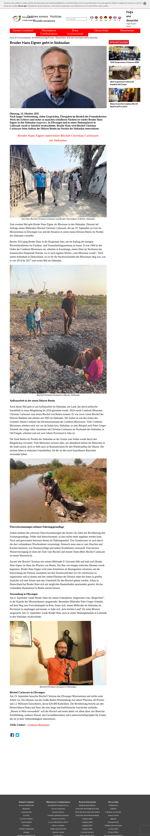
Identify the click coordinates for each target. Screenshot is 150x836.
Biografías (26, 809)
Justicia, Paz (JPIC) (58, 819)
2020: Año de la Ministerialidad (87, 815)
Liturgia (26, 832)
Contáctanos (113, 805)
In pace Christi (113, 815)
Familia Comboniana (26, 829)
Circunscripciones (24, 38)
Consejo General (87, 832)
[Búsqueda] (76, 18)
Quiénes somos (37, 16)
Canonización (26, 812)
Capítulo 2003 (87, 819)
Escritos (26, 815)
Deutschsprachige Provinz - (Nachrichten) (50, 38)
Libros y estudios (58, 825)
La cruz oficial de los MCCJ (58, 822)
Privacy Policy (113, 832)
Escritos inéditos (26, 819)
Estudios (26, 825)
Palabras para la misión (113, 825)
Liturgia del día (113, 822)
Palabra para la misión (58, 829)
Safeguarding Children (87, 805)
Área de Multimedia (26, 805)
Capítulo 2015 (87, 825)
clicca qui (22, 6)
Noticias (55, 16)
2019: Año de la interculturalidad (87, 812)
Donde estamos (44, 21)
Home (12, 38)
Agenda (113, 819)
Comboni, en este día (113, 812)
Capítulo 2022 (87, 829)
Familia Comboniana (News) (58, 815)
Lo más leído (113, 829)
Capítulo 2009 (87, 822)
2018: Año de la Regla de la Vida (87, 809)
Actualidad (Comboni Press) (58, 805)
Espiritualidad (26, 822)
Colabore (113, 809)
